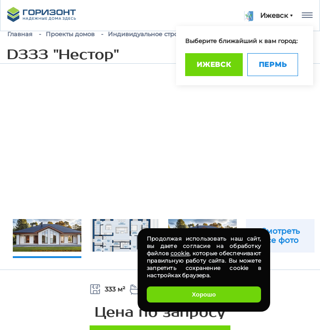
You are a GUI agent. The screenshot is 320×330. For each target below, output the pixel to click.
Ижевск (214, 64)
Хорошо (204, 294)
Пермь (273, 64)
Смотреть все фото (280, 235)
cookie (180, 253)
